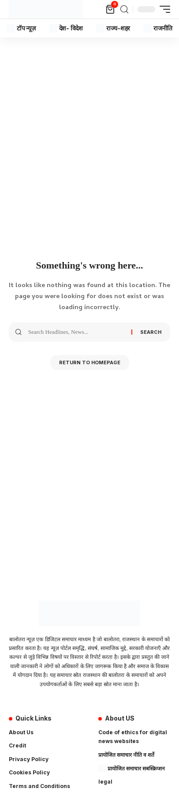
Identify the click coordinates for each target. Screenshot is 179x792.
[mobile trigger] (162, 9)
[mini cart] (111, 9)
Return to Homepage (89, 362)
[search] (124, 9)
